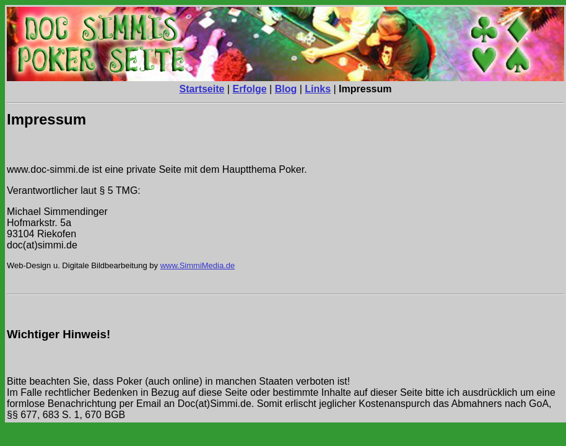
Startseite (202, 89)
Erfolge (249, 89)
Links (318, 89)
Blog (286, 89)
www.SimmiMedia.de (197, 265)
